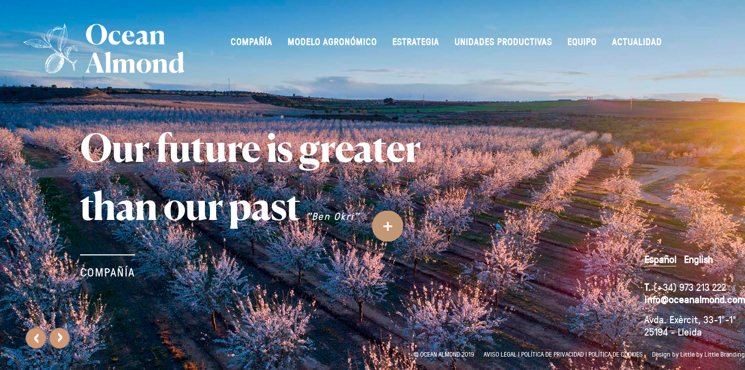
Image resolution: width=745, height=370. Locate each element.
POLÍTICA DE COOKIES (615, 353)
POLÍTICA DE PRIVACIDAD (552, 353)
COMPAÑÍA (107, 272)
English (698, 259)
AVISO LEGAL (500, 353)
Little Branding (724, 353)
